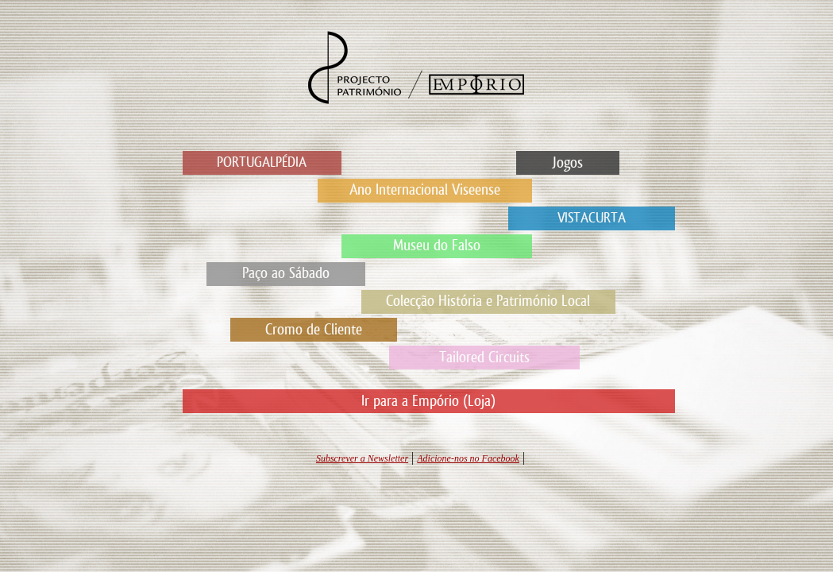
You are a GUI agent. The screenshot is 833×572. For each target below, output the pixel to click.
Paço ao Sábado (286, 273)
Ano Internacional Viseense (424, 190)
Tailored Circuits (484, 357)
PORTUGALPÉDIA (262, 162)
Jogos (567, 163)
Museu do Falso (436, 245)
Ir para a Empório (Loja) (428, 401)
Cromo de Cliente (313, 330)
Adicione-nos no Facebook (468, 458)
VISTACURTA (591, 218)
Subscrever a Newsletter (362, 458)
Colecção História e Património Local (488, 301)
